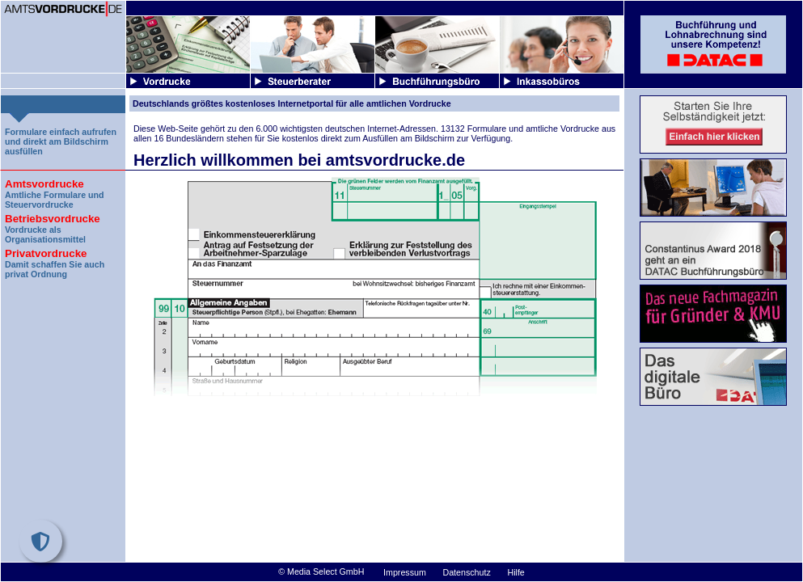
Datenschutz (467, 572)
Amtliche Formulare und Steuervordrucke (63, 192)
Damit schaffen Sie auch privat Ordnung (63, 261)
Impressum (404, 572)
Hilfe (515, 572)
